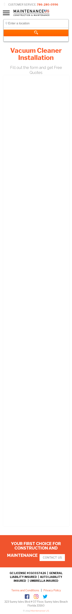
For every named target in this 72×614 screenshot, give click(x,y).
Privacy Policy (52, 590)
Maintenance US (40, 610)
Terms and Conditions (25, 590)
